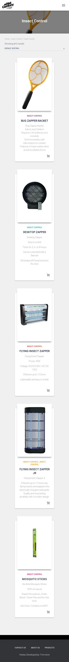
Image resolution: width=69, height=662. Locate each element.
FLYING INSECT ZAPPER (35, 351)
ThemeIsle (45, 655)
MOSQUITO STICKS (34, 579)
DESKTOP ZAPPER (34, 232)
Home (7, 39)
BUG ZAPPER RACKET (34, 120)
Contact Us (20, 648)
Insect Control (16, 39)
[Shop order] (34, 49)
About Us (35, 648)
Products (49, 648)
